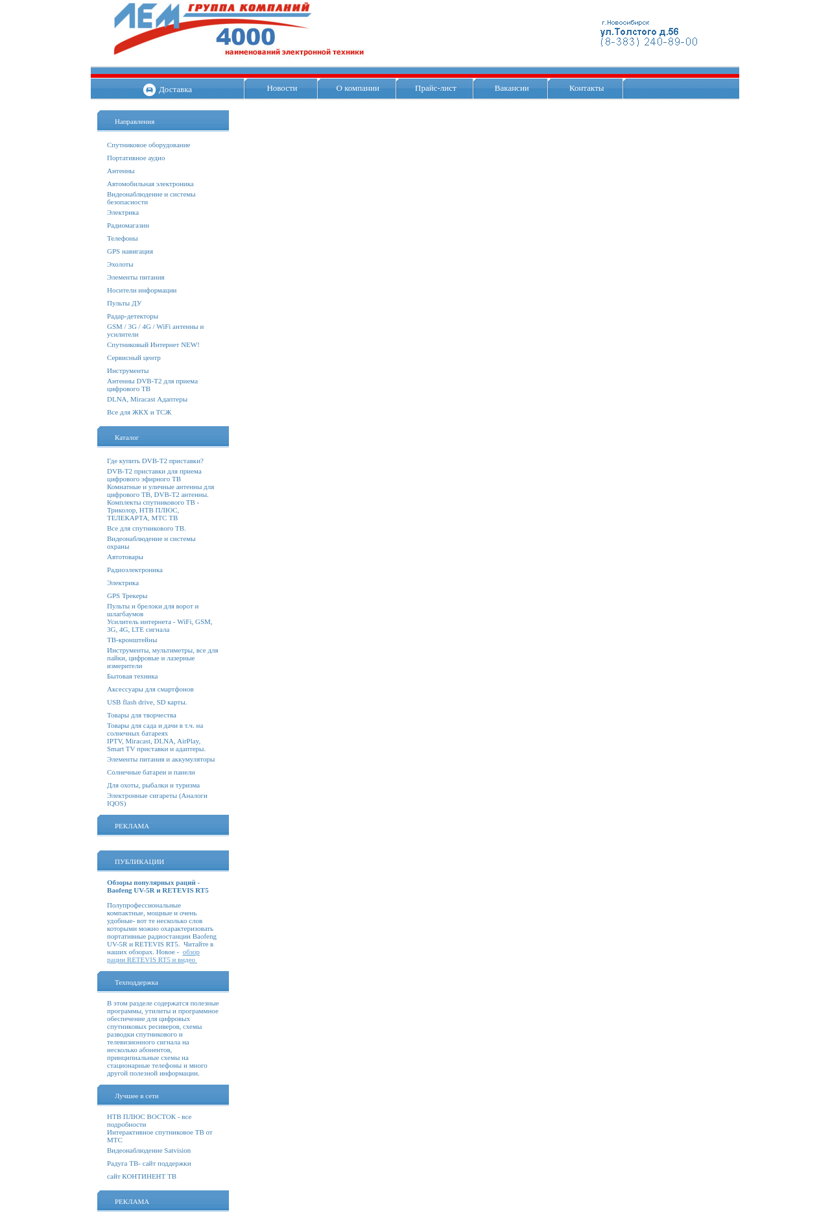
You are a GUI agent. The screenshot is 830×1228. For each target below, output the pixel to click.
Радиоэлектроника (135, 569)
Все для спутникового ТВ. (146, 528)
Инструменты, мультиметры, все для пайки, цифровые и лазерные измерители (163, 657)
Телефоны (122, 238)
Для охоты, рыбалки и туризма (153, 785)
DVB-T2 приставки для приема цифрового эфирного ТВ (154, 475)
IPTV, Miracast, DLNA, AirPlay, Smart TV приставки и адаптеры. (156, 744)
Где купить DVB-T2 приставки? (155, 460)
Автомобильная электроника (150, 183)
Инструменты (127, 370)
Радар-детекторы (132, 316)
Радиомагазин (128, 225)
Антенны (121, 171)
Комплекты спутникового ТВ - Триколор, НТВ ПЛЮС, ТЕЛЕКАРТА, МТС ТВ (153, 510)
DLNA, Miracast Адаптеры (147, 399)
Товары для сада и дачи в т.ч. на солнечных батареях (155, 729)
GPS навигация (130, 251)
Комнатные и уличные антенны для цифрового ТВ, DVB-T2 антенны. (160, 490)
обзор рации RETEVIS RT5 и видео (153, 955)
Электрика (123, 212)
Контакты (586, 88)
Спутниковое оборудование (148, 145)
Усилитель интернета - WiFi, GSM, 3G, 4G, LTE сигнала (160, 625)
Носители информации (141, 290)
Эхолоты (120, 264)
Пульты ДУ (124, 303)
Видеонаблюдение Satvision (149, 1150)
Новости (282, 88)
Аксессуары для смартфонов (150, 689)
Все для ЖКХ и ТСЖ (139, 412)
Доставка (175, 89)
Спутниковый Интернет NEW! (153, 344)
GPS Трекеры (127, 595)
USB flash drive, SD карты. (147, 702)
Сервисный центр (134, 357)
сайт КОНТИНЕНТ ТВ (141, 1176)
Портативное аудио (136, 158)
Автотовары (125, 556)
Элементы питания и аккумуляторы (161, 759)
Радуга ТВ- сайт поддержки (149, 1163)
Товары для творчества (141, 715)
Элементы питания (136, 277)
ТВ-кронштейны (132, 640)
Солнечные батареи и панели (151, 772)
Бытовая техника (132, 676)
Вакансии (512, 88)
